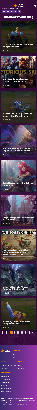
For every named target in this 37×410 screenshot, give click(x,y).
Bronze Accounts (6, 388)
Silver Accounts (6, 391)
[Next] (18, 335)
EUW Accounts (5, 379)
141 (32, 332)
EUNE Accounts (5, 382)
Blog (14, 354)
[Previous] (3, 332)
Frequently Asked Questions (9, 365)
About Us (15, 357)
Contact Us (4, 368)
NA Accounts (5, 376)
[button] (2, 5)
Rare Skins (4, 385)
